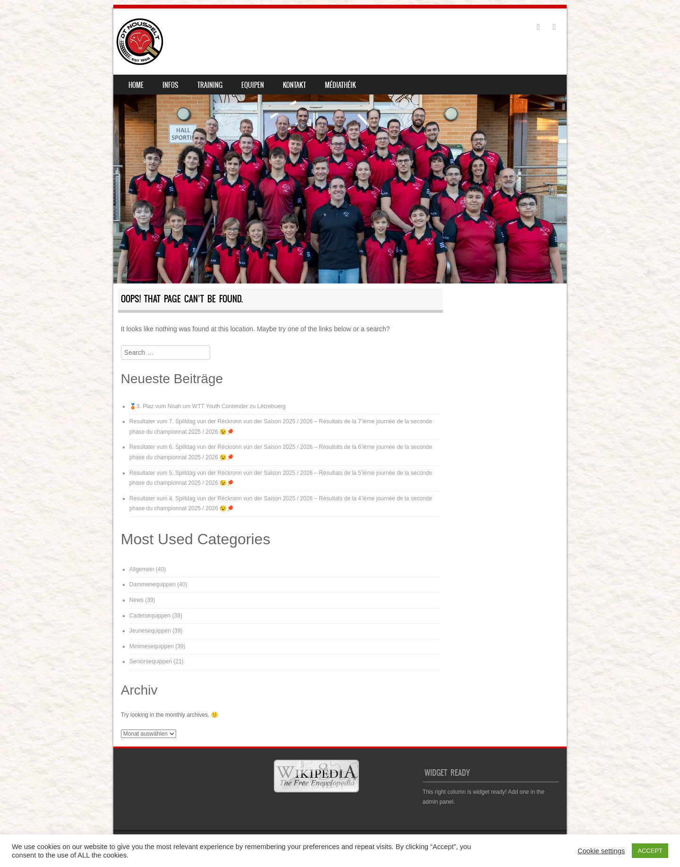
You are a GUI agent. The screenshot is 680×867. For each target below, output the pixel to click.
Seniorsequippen (150, 661)
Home (136, 85)
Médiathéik (340, 85)
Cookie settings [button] (601, 851)
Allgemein (141, 569)
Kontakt (294, 85)
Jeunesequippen (150, 630)
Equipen (252, 85)
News (136, 600)
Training (209, 85)
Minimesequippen (151, 646)
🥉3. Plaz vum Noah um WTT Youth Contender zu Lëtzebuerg (207, 406)
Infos (170, 85)
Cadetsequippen (149, 615)
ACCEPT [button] (650, 850)
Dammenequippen (152, 584)
